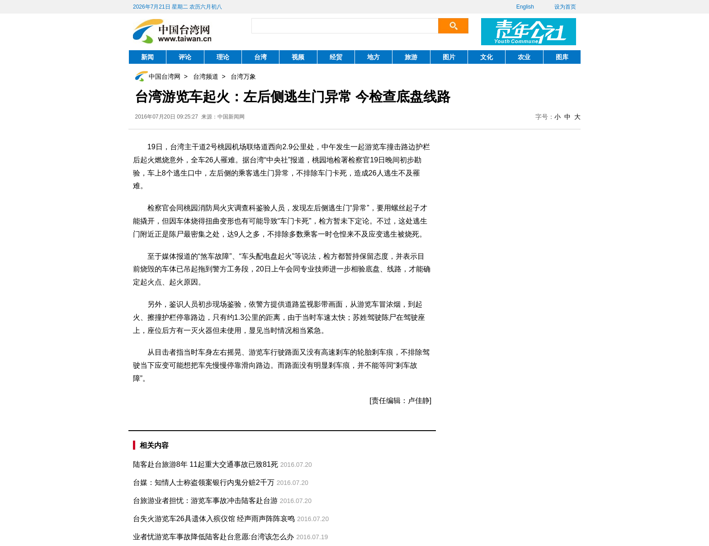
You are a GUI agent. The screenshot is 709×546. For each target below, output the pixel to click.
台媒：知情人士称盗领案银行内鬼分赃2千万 (203, 482)
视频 (298, 57)
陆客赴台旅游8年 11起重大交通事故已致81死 (205, 464)
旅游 (411, 57)
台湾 (260, 57)
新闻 (147, 57)
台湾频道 (205, 76)
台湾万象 (243, 76)
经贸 (336, 57)
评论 (185, 57)
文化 (486, 57)
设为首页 (565, 7)
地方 (373, 57)
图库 (562, 57)
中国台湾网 (164, 76)
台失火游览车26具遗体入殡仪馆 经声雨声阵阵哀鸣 (214, 518)
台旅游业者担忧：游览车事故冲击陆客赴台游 (205, 500)
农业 (524, 57)
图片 (449, 57)
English (525, 7)
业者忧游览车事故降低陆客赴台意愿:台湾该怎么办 (213, 537)
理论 (223, 57)
